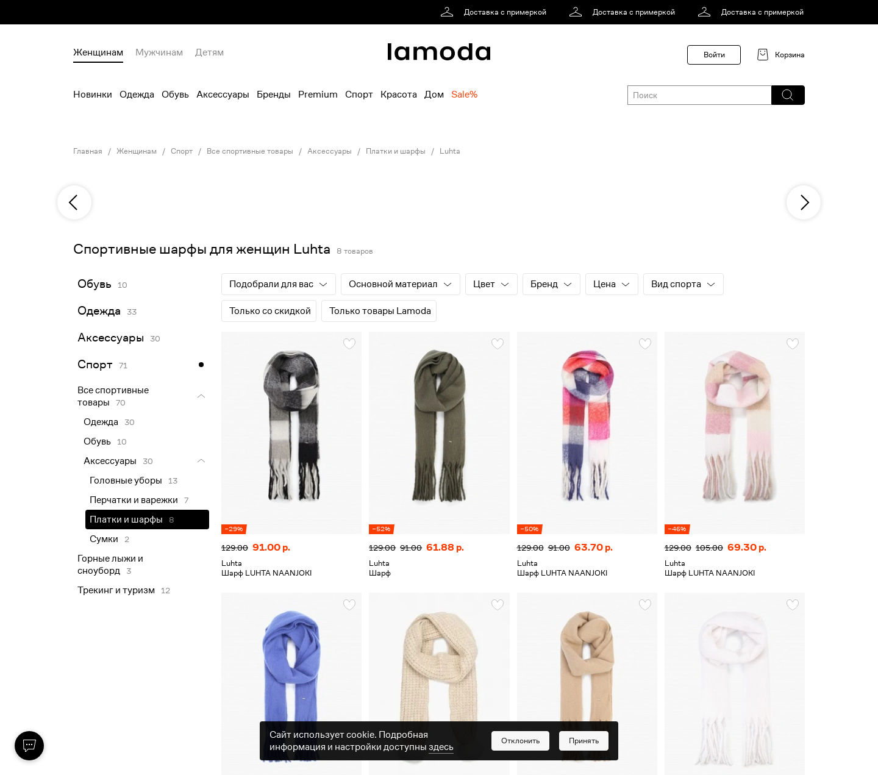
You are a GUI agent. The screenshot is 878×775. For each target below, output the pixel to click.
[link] (495, 12)
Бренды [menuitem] (274, 94)
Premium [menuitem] (318, 94)
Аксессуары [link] (329, 151)
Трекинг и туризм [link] (116, 590)
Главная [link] (87, 151)
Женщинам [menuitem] (98, 52)
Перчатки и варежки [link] (134, 500)
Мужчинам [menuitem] (159, 52)
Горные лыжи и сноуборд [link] (110, 564)
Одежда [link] (99, 311)
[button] (787, 95)
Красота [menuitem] (398, 94)
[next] (804, 202)
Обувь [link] (94, 284)
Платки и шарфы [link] (396, 151)
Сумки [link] (104, 539)
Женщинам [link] (136, 151)
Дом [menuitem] (434, 94)
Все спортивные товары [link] (250, 151)
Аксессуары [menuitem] (222, 94)
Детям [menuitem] (209, 52)
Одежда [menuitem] (137, 94)
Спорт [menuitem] (359, 94)
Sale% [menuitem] (464, 94)
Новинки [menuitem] (92, 94)
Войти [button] (714, 54)
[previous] (74, 202)
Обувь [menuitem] (175, 94)
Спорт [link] (182, 151)
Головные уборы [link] (126, 480)
